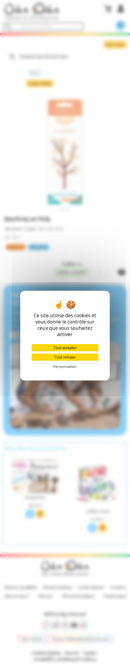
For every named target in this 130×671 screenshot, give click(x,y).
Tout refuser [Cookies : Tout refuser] (65, 357)
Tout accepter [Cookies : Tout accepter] (65, 347)
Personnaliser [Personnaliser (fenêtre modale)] (65, 366)
